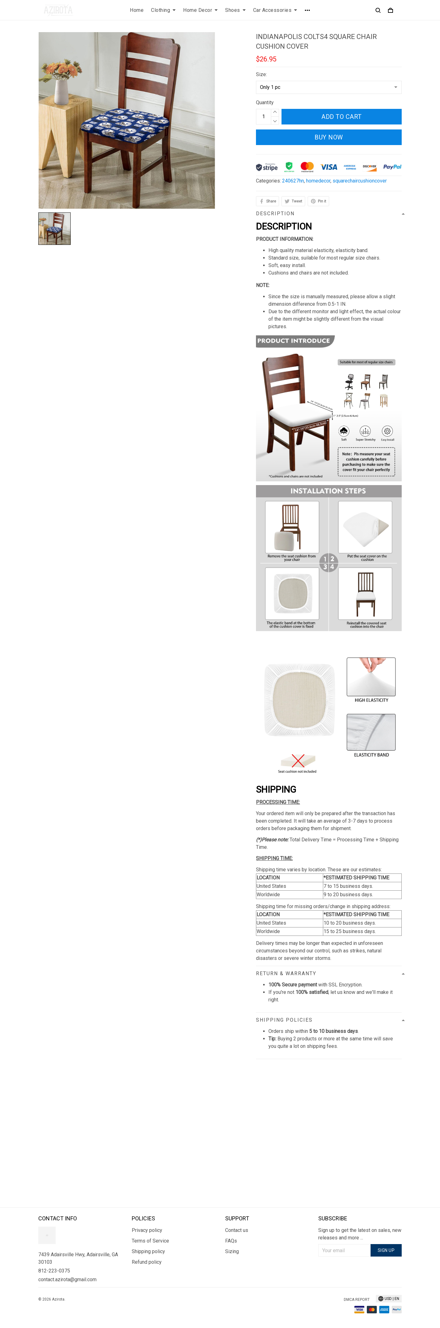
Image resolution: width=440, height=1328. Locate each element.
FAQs (231, 1241)
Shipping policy (148, 1251)
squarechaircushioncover (360, 181)
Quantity (265, 102)
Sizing (232, 1251)
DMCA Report (357, 1299)
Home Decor (200, 10)
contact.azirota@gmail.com (67, 1279)
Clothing (163, 10)
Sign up (386, 1250)
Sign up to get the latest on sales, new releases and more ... (359, 1234)
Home (137, 10)
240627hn (293, 181)
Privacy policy (147, 1230)
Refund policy (147, 1262)
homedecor (318, 181)
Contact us (236, 1230)
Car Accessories (275, 10)
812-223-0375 (54, 1271)
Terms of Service (150, 1241)
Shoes (235, 10)
